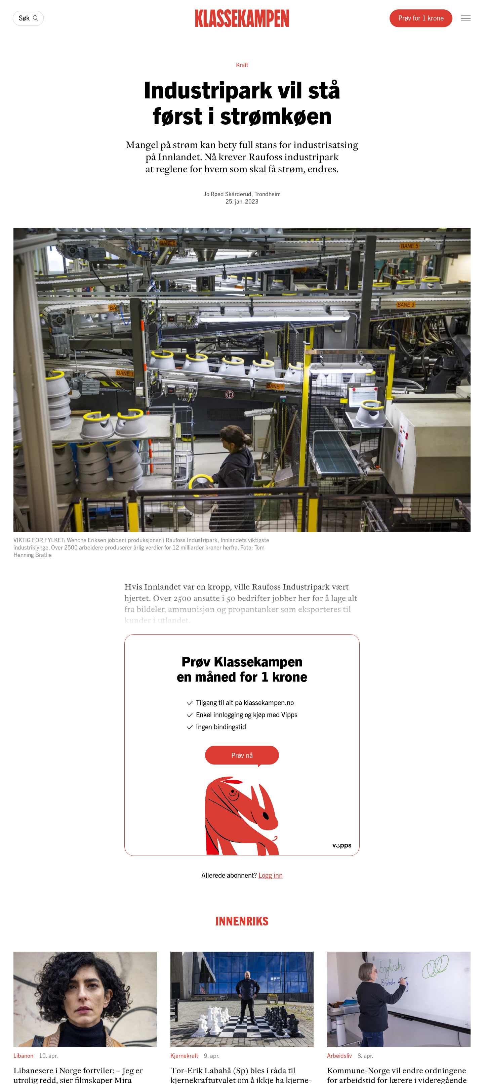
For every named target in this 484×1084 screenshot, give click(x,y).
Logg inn (270, 875)
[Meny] (466, 18)
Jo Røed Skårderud (227, 193)
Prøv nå (242, 755)
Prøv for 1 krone (421, 17)
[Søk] (28, 18)
